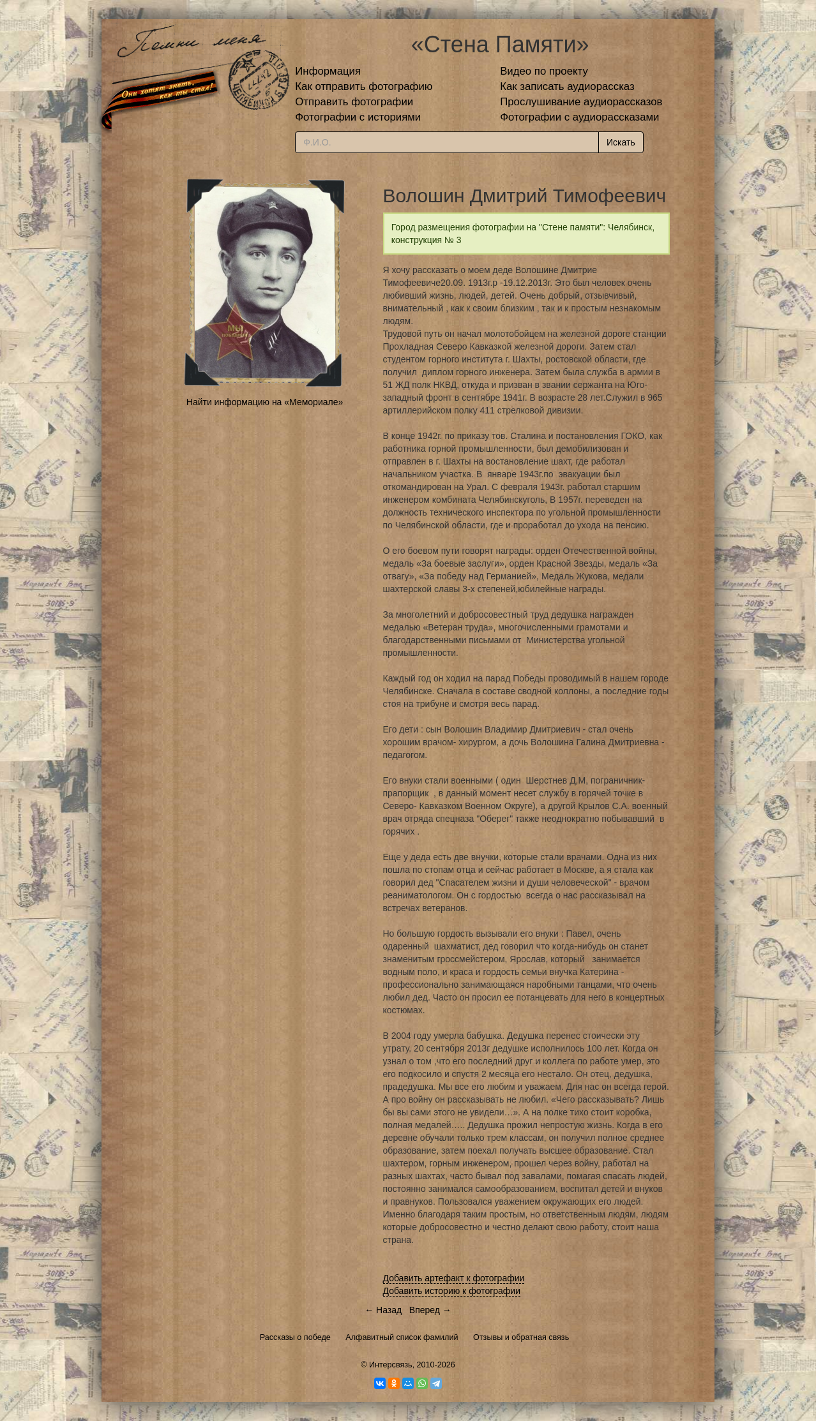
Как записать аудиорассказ (567, 86)
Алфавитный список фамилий (401, 1337)
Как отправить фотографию (363, 86)
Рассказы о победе (295, 1337)
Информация (328, 71)
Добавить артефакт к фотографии (454, 1278)
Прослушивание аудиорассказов (581, 102)
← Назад (383, 1310)
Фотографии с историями (358, 117)
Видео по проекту (544, 71)
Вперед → (430, 1310)
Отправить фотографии (354, 102)
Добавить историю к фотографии (452, 1291)
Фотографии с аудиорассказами (579, 117)
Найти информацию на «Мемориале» (264, 402)
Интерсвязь (390, 1364)
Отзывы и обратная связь (521, 1337)
